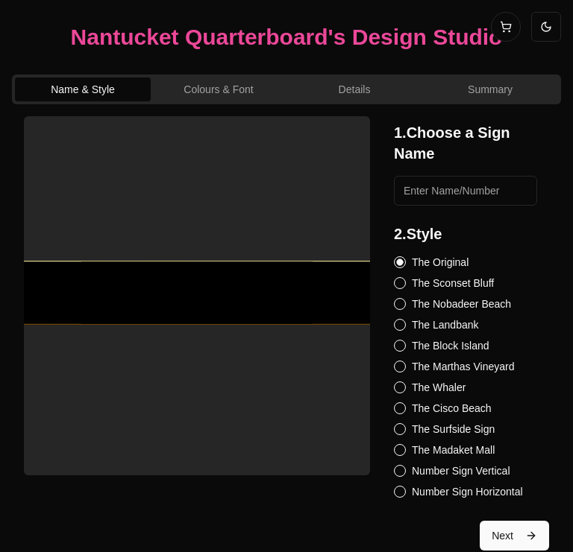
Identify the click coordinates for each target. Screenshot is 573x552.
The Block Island (450, 345)
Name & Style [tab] (83, 89)
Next (514, 536)
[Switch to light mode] (546, 27)
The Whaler (439, 387)
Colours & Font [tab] (218, 89)
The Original (440, 262)
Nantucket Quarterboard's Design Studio (287, 37)
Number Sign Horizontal (467, 491)
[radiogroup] (465, 377)
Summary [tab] (490, 89)
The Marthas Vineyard (463, 366)
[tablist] (286, 89)
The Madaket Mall (453, 450)
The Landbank (445, 325)
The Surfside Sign (453, 429)
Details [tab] (355, 89)
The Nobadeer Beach (461, 304)
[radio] (400, 262)
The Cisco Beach (452, 408)
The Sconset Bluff (453, 283)
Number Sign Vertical (461, 471)
